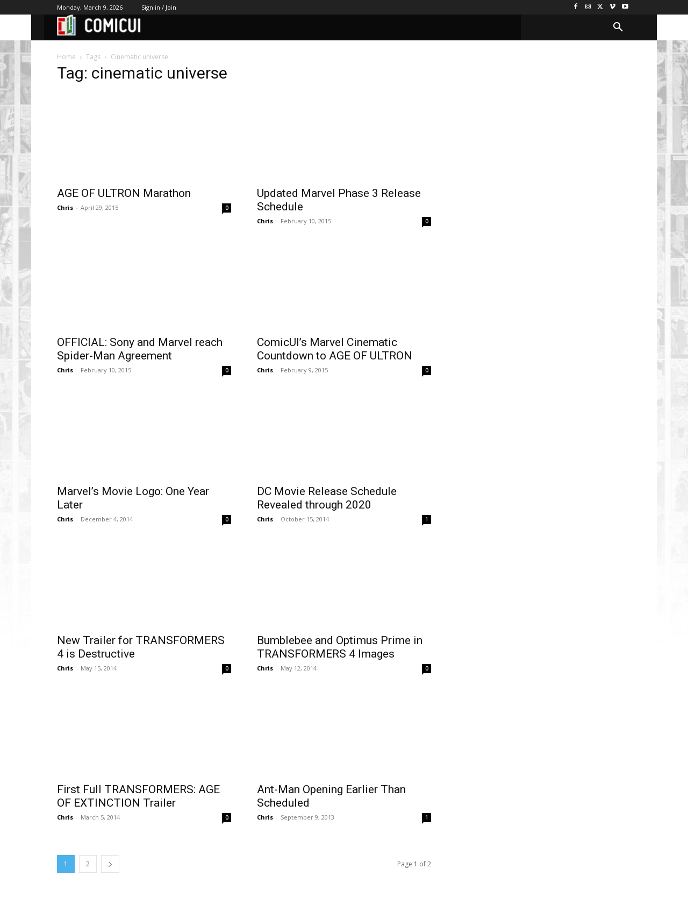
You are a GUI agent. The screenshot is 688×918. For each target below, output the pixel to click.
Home (66, 56)
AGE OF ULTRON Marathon (124, 193)
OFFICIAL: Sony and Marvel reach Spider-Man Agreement (140, 349)
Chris (65, 207)
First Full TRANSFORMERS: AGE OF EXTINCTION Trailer (138, 796)
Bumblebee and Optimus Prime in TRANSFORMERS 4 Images (339, 647)
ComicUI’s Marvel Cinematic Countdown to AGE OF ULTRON (334, 349)
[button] (618, 27)
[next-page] (110, 864)
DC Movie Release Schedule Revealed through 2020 (327, 498)
